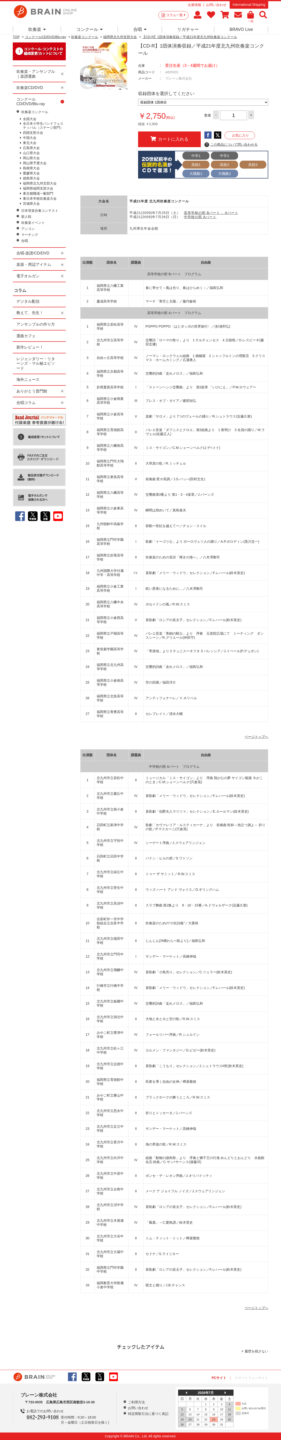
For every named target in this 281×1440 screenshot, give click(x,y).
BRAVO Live (241, 29)
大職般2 (224, 173)
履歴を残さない (256, 1351)
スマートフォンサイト (251, 1378)
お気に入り (240, 135)
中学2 (224, 156)
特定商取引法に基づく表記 (148, 1414)
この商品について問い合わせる (231, 144)
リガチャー (188, 29)
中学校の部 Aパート (200, 217)
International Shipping (249, 5)
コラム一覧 (175, 15)
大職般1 (195, 173)
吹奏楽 (37, 29)
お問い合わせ (216, 5)
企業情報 (194, 5)
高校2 (224, 165)
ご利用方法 (136, 1402)
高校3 (253, 165)
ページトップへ (256, 737)
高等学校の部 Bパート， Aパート (211, 213)
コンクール (89, 29)
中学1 (196, 156)
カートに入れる (169, 139)
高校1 (196, 165)
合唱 (140, 29)
